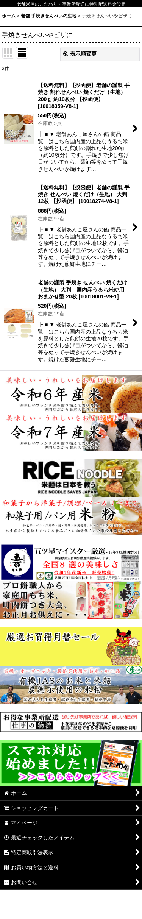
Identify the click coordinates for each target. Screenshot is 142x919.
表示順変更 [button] (80, 54)
